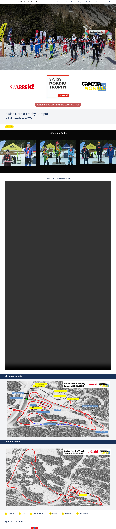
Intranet (107, 2)
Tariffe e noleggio (76, 2)
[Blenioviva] (63, 514)
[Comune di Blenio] (31, 514)
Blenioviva (68, 514)
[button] (2, 154)
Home (59, 2)
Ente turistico (83, 514)
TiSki (23, 514)
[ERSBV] (50, 514)
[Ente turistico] (77, 514)
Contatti (98, 2)
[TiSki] (20, 514)
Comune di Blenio (38, 514)
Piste (66, 2)
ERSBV (54, 514)
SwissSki (11, 514)
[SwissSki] (6, 514)
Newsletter (89, 2)
